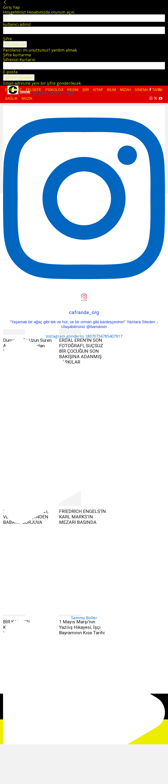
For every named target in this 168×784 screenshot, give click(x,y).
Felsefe (33, 90)
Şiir (85, 90)
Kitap (98, 90)
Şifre (7, 38)
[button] (159, 89)
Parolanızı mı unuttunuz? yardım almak (40, 50)
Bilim (111, 90)
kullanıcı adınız (17, 24)
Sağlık (11, 98)
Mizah (125, 90)
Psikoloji (54, 90)
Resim (73, 90)
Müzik (27, 98)
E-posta (10, 71)
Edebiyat (13, 90)
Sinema (141, 90)
